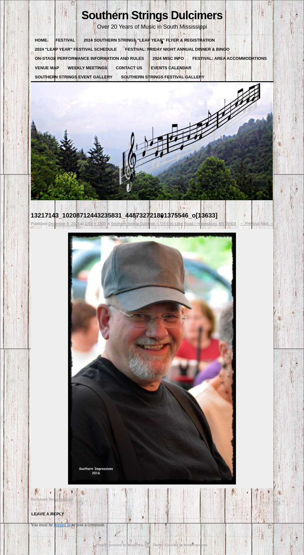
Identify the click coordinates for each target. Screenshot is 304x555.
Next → (267, 223)
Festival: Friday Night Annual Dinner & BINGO (177, 49)
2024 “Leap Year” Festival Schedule (76, 49)
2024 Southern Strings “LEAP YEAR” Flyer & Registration (149, 40)
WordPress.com (195, 545)
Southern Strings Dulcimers (151, 15)
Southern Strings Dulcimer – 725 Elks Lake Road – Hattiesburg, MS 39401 (173, 224)
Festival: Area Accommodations (229, 58)
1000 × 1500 (95, 224)
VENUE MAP (47, 67)
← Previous (250, 223)
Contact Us (129, 67)
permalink (63, 499)
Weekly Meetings (87, 67)
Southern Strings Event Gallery (74, 77)
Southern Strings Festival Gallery (162, 77)
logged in (62, 525)
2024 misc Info (168, 58)
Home (41, 40)
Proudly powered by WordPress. (120, 545)
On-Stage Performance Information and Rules (89, 58)
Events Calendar (171, 67)
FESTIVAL (65, 40)
